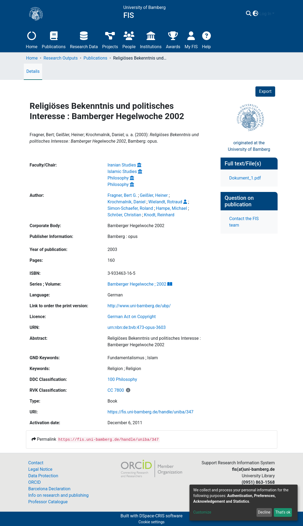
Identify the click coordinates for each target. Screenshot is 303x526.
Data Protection (43, 475)
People (129, 39)
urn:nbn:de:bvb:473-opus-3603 (137, 327)
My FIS (191, 39)
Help (206, 39)
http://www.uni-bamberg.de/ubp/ (139, 305)
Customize (202, 512)
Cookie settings (151, 522)
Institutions (151, 39)
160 (111, 260)
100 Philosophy (122, 379)
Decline (264, 512)
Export (265, 91)
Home (32, 39)
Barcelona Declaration (49, 488)
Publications (54, 39)
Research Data (84, 39)
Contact (36, 462)
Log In (265, 13)
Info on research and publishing (58, 495)
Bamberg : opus (123, 236)
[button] (255, 14)
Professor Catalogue (48, 501)
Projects (110, 39)
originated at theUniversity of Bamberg (249, 146)
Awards (173, 39)
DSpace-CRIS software (160, 515)
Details (33, 71)
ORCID (34, 482)
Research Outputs (61, 58)
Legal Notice (40, 469)
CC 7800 (116, 390)
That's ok (282, 512)
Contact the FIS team (244, 222)
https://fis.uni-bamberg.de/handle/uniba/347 (151, 411)
